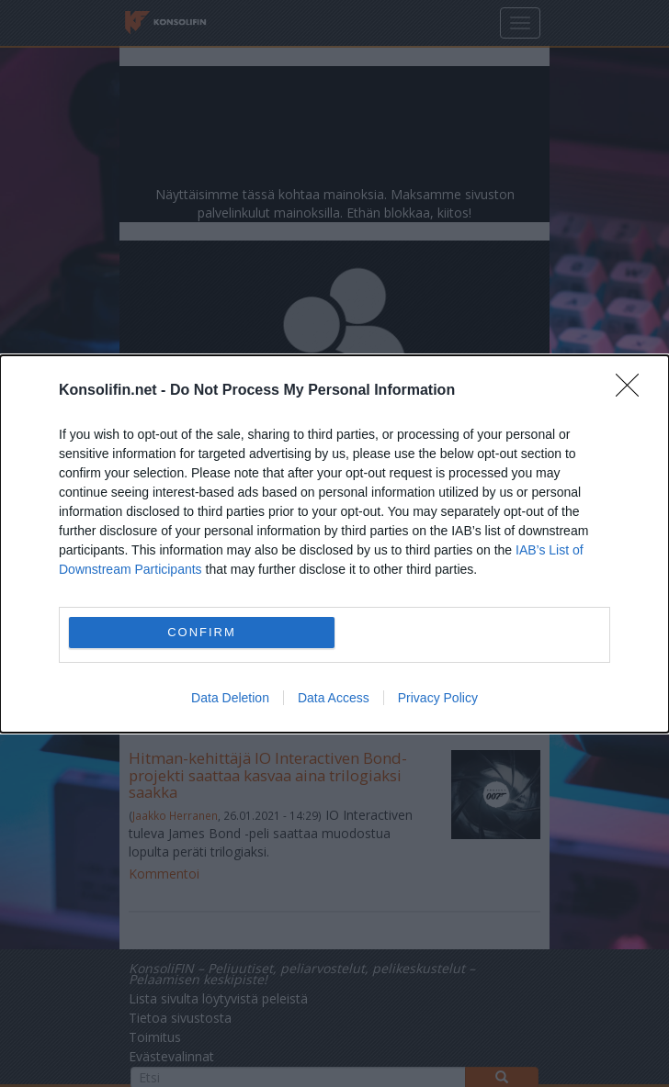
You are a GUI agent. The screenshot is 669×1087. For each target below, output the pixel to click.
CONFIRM (201, 632)
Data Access (333, 697)
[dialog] (334, 544)
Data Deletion (230, 697)
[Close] (633, 391)
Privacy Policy (438, 697)
